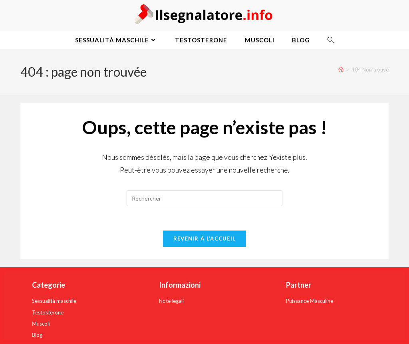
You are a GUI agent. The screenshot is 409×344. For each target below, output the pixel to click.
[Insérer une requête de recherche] (204, 198)
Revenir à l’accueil (204, 238)
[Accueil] (340, 69)
